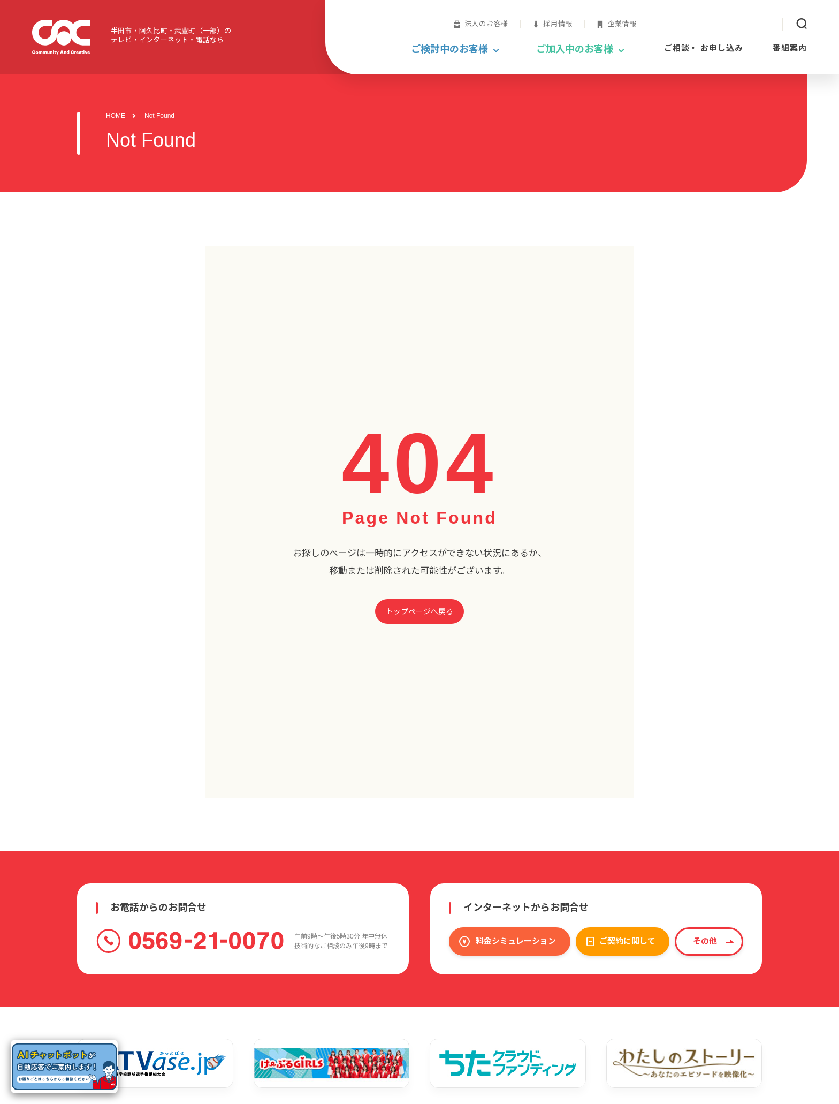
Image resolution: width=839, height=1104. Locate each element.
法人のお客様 (486, 24)
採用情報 (558, 24)
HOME (115, 115)
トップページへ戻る (419, 612)
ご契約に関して (627, 941)
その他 (705, 941)
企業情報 (622, 24)
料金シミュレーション (516, 941)
